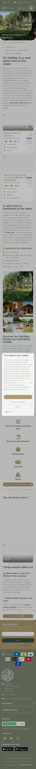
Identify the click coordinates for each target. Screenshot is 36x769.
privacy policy (22, 383)
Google (29, 383)
